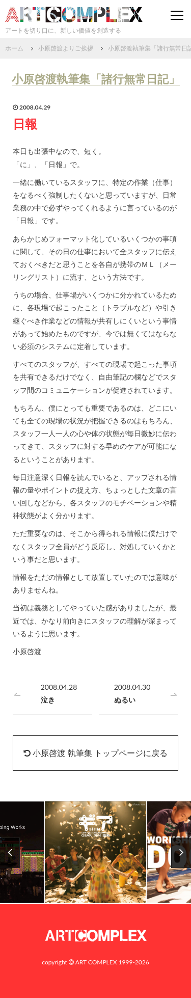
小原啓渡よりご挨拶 (65, 48)
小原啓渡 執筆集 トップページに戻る (95, 753)
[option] (96, 852)
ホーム (14, 48)
